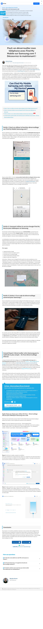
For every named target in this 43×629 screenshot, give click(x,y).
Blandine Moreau (9, 61)
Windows (12, 402)
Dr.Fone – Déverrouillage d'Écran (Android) (17, 386)
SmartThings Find (21, 71)
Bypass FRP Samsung (26, 368)
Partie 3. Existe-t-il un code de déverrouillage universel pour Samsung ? (18, 113)
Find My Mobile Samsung (34, 69)
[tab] (21, 558)
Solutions (5, 588)
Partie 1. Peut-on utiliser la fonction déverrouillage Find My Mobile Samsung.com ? (21, 108)
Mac (15, 402)
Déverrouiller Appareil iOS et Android (18, 62)
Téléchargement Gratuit (11, 405)
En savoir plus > (6, 17)
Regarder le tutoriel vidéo (8, 19)
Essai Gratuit (15, 542)
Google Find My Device (30, 181)
